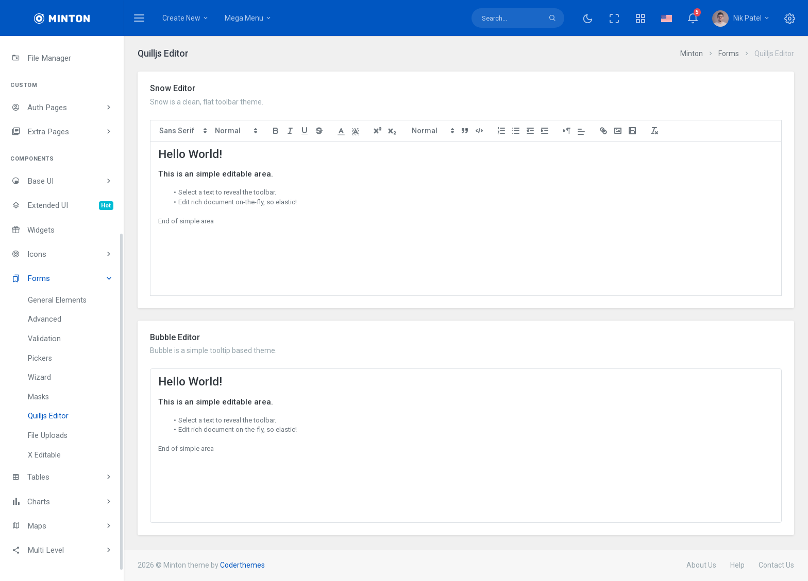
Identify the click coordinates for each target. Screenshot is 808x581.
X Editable (44, 455)
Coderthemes (242, 565)
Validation (44, 338)
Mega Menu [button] (248, 18)
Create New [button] (185, 18)
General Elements (57, 300)
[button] (640, 18)
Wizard (39, 377)
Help (737, 565)
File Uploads (48, 435)
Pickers (40, 358)
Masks (38, 397)
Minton (691, 53)
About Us (701, 565)
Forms (728, 53)
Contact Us (776, 565)
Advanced (44, 319)
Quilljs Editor (48, 416)
